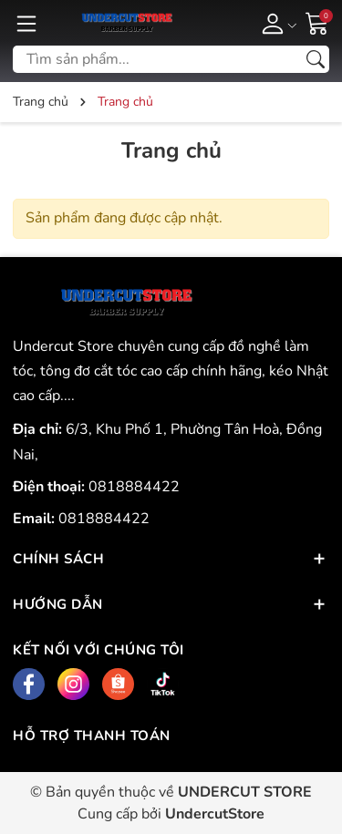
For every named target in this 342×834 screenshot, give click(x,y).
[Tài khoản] (275, 22)
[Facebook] (29, 684)
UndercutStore (214, 814)
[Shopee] (118, 684)
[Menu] (26, 22)
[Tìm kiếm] (315, 59)
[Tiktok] (163, 684)
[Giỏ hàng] (317, 22)
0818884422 (134, 487)
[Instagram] (73, 684)
